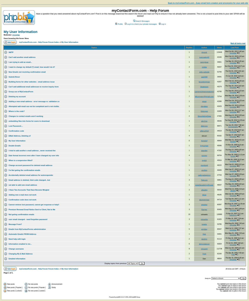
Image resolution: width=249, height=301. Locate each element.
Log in (162, 24)
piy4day (204, 229)
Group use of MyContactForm (21, 92)
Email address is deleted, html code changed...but (29, 180)
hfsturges (204, 111)
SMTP (11, 52)
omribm (204, 170)
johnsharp (233, 68)
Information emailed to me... (20, 244)
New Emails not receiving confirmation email (27, 72)
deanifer (204, 151)
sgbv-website (204, 72)
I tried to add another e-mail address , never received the (32, 151)
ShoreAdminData (204, 116)
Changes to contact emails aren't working (26, 116)
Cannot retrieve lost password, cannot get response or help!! (34, 205)
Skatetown (204, 87)
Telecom (204, 180)
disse (204, 195)
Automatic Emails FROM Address (22, 234)
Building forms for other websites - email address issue (32, 82)
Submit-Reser (14, 77)
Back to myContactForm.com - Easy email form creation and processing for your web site (208, 3)
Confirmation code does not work (22, 200)
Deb (204, 234)
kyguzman (204, 146)
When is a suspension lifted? (21, 160)
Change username (16, 249)
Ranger (204, 209)
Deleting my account (17, 96)
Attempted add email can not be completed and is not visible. (34, 106)
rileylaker (204, 106)
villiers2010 (204, 131)
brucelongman (204, 82)
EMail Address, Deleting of (19, 136)
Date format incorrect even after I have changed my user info (34, 155)
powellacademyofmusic (204, 185)
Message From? (15, 224)
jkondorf (204, 141)
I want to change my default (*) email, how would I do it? (32, 67)
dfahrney (204, 126)
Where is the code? (17, 111)
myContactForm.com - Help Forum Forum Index (39, 42)
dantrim (204, 239)
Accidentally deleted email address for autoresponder (31, 175)
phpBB (118, 297)
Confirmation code (16, 131)
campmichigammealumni (204, 92)
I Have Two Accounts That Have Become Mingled (29, 190)
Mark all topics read (238, 43)
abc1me (204, 121)
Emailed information (17, 259)
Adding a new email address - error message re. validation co (34, 101)
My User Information (20, 32)
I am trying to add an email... (20, 62)
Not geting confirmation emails (21, 214)
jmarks (204, 224)
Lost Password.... (16, 126)
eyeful (204, 160)
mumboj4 (204, 165)
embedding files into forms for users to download (29, 121)
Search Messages (141, 21)
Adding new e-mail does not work (22, 195)
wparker (204, 205)
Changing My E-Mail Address (21, 254)
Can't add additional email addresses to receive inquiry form (34, 87)
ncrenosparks (233, 127)
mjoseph (204, 249)
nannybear (204, 62)
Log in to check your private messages (141, 24)
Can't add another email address (22, 57)
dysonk (204, 52)
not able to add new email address (23, 185)
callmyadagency (204, 175)
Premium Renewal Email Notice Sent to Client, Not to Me (32, 209)
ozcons (204, 155)
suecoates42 (204, 57)
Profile (119, 24)
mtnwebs (204, 219)
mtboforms (233, 215)
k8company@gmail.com (204, 96)
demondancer (204, 244)
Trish (204, 254)
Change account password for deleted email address (30, 165)
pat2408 (204, 77)
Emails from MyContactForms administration (27, 229)
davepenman (204, 200)
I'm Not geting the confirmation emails (24, 170)
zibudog (204, 190)
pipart (204, 101)
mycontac (16, 35)
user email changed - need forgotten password (28, 219)
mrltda (204, 67)
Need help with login (17, 239)
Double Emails (15, 146)
